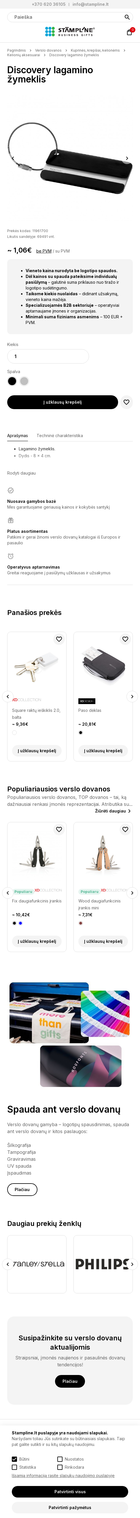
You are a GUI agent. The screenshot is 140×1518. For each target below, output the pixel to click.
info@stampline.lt (91, 4)
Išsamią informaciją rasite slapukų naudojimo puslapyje (63, 1475)
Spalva (13, 371)
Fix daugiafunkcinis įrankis (37, 900)
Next (127, 158)
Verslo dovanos (48, 50)
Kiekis (12, 344)
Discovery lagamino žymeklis (74, 55)
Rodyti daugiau (21, 473)
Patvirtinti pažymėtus (70, 1507)
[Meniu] (10, 32)
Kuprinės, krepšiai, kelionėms (95, 50)
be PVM (44, 251)
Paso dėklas (89, 710)
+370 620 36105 (49, 4)
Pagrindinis (16, 50)
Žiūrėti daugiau (110, 810)
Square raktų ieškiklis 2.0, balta (36, 714)
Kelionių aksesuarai (23, 55)
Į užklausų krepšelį (62, 402)
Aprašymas (17, 435)
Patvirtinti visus (70, 1491)
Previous (13, 158)
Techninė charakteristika (60, 435)
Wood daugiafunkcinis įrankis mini (99, 904)
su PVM (62, 251)
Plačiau (22, 1189)
